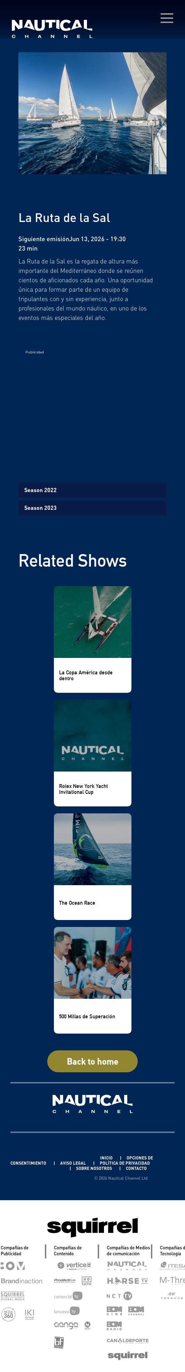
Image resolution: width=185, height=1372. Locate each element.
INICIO (107, 1157)
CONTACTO (136, 1168)
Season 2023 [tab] (40, 507)
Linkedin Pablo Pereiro (67, 1157)
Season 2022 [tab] (40, 489)
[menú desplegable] (167, 18)
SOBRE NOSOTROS (94, 1168)
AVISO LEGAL (73, 1163)
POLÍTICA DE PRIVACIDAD (125, 1163)
